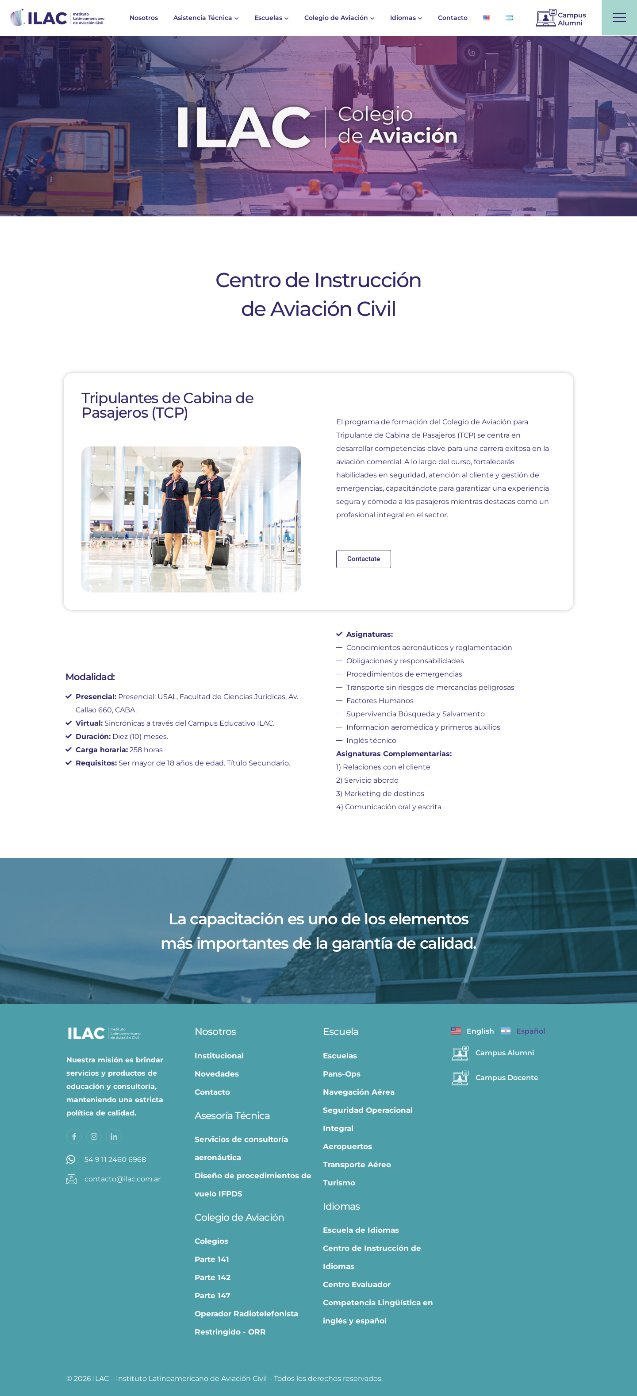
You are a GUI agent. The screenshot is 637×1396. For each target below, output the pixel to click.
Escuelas (268, 18)
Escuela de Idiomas (361, 1230)
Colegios (211, 1241)
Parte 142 (212, 1277)
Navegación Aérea (359, 1092)
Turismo (339, 1182)
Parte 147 (212, 1295)
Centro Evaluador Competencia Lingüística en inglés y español (378, 1302)
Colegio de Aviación (336, 18)
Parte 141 (212, 1259)
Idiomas (403, 18)
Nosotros (144, 18)
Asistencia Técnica (202, 18)
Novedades (217, 1073)
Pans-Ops (342, 1073)
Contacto (453, 18)
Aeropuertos (347, 1146)
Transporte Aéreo (357, 1164)
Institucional (219, 1055)
